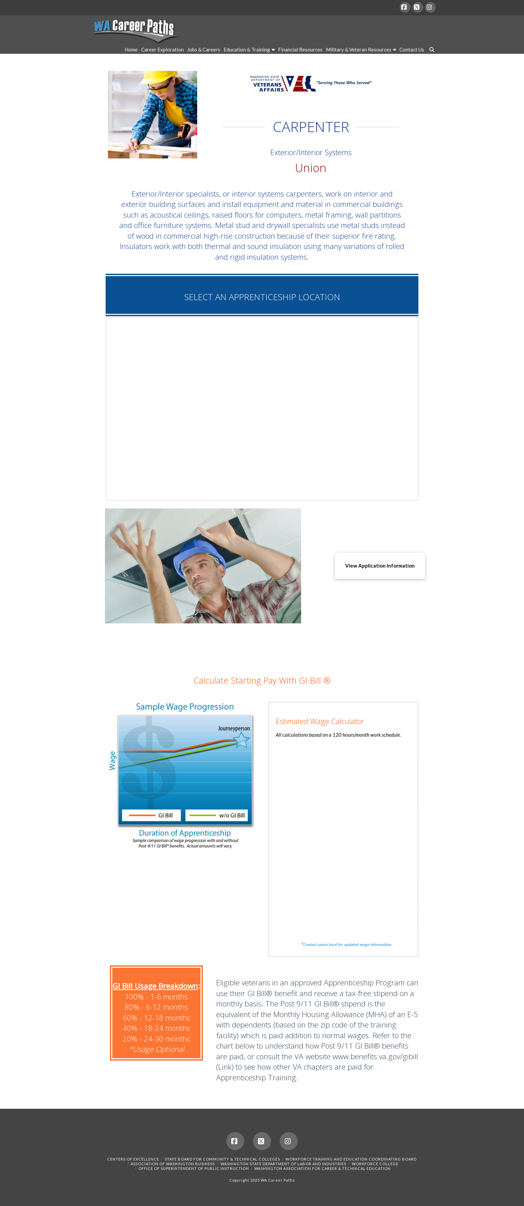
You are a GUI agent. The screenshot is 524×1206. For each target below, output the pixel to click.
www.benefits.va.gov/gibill (375, 1056)
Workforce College (375, 1164)
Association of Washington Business (173, 1164)
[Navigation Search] (431, 50)
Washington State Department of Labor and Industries (283, 1164)
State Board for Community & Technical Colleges (222, 1159)
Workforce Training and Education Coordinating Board (351, 1159)
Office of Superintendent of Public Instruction (193, 1168)
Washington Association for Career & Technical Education (322, 1168)
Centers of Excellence (133, 1159)
